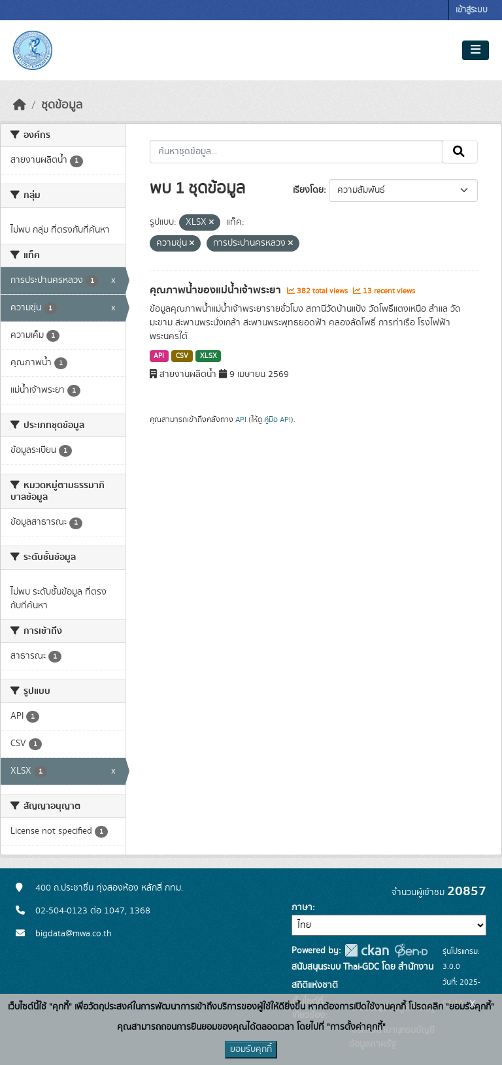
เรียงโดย (308, 190)
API (159, 356)
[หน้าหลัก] (19, 105)
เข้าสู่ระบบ (472, 10)
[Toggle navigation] (475, 50)
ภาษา (302, 907)
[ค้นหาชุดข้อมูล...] (296, 151)
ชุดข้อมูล (61, 105)
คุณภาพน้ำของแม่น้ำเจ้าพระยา (217, 290)
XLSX (208, 356)
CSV (182, 356)
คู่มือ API (277, 419)
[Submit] (460, 151)
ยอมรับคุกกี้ (251, 1049)
